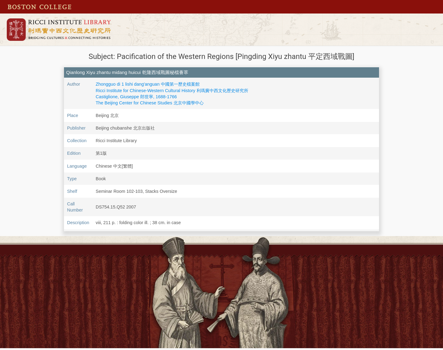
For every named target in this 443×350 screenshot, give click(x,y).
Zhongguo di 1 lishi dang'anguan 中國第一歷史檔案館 (148, 84)
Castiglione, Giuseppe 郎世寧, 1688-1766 (136, 96)
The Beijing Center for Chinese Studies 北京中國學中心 (150, 102)
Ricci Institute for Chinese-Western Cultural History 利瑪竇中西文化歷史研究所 (172, 90)
